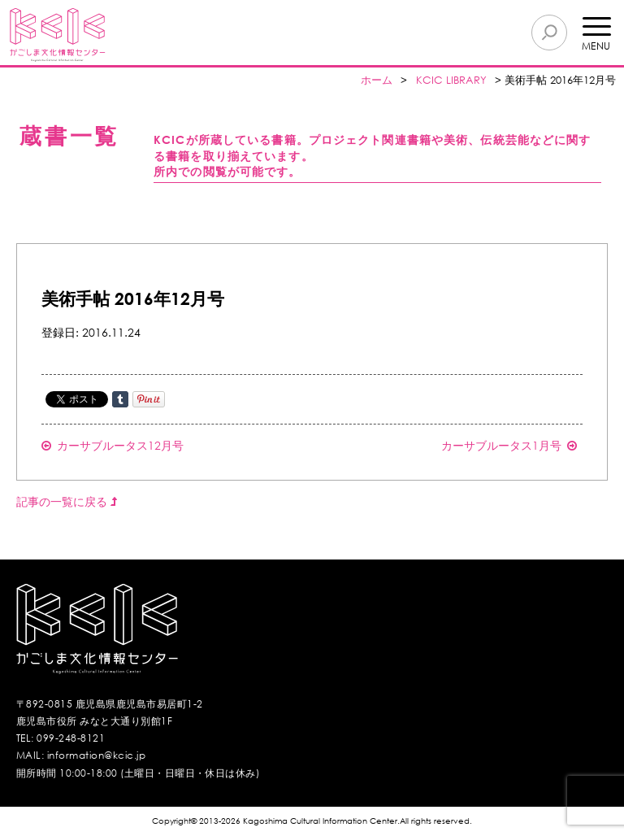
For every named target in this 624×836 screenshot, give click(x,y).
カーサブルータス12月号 (112, 445)
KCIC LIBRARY (451, 80)
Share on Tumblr (120, 399)
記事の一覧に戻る (66, 501)
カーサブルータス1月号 (509, 445)
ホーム (376, 80)
